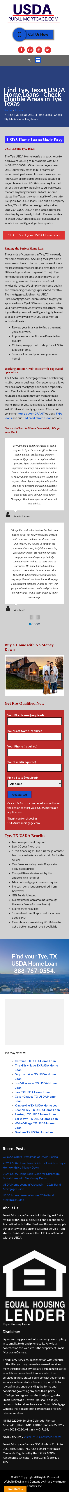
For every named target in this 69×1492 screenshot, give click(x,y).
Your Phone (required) (34, 749)
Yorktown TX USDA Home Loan (36, 1118)
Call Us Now (35, 34)
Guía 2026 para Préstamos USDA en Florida (30, 1156)
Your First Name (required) (34, 718)
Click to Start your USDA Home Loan (34, 235)
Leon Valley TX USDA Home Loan (37, 1109)
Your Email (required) (34, 765)
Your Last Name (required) (34, 734)
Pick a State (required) (34, 780)
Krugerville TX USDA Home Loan (37, 1105)
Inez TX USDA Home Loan (32, 1092)
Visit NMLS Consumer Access (42, 1436)
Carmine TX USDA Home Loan (35, 1061)
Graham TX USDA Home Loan (35, 1132)
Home (8, 110)
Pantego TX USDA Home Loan (35, 1114)
